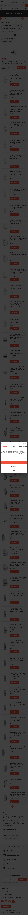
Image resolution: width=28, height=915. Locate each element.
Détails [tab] (14, 446)
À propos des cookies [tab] (23, 446)
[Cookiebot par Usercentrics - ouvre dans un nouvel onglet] (20, 443)
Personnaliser (14, 466)
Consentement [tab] (5, 446)
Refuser (14, 470)
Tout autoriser (14, 462)
